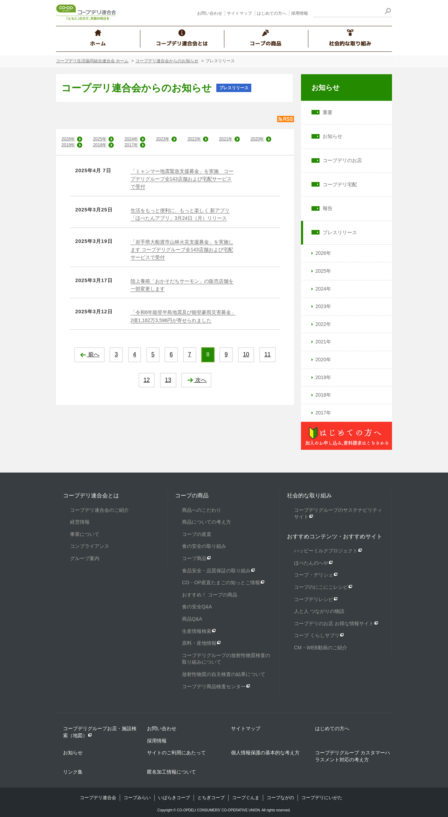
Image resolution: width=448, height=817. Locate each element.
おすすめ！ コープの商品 (209, 595)
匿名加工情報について (171, 772)
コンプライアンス (89, 546)
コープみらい (137, 797)
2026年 (68, 139)
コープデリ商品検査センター (214, 686)
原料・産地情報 (199, 643)
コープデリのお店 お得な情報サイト (334, 623)
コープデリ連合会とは (91, 495)
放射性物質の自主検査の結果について (223, 674)
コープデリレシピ (313, 599)
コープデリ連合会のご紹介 (99, 510)
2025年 (100, 139)
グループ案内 (84, 558)
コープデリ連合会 (98, 797)
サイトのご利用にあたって (176, 752)
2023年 (163, 139)
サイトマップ (239, 13)
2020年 (257, 139)
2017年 (131, 144)
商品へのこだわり (201, 510)
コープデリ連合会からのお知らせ (166, 60)
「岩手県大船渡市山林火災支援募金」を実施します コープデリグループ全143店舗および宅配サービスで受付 (182, 249)
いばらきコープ (174, 797)
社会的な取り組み (309, 495)
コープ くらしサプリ (317, 635)
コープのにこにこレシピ (321, 587)
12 (147, 380)
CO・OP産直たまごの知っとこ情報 (221, 582)
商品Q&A (192, 619)
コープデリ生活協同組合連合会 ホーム (92, 60)
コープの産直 (196, 534)
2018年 (100, 144)
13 (168, 380)
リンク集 (73, 772)
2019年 (68, 144)
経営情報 (80, 522)
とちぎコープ (211, 797)
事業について (84, 534)
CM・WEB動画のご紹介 (320, 647)
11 (267, 354)
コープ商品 (194, 558)
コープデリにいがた (321, 797)
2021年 (226, 139)
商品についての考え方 (206, 522)
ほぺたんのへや (311, 563)
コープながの (280, 797)
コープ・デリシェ (313, 575)
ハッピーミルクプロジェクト (326, 550)
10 (246, 354)
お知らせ (326, 87)
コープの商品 (192, 495)
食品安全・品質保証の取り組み (216, 570)
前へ (89, 354)
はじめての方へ (271, 13)
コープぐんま (245, 797)
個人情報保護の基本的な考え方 (265, 752)
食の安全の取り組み (204, 546)
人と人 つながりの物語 (319, 611)
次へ (196, 380)
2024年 (131, 139)
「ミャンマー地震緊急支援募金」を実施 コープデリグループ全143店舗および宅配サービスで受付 (182, 179)
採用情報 (299, 13)
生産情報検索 (196, 631)
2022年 (194, 139)
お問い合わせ (209, 13)
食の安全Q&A (197, 606)
